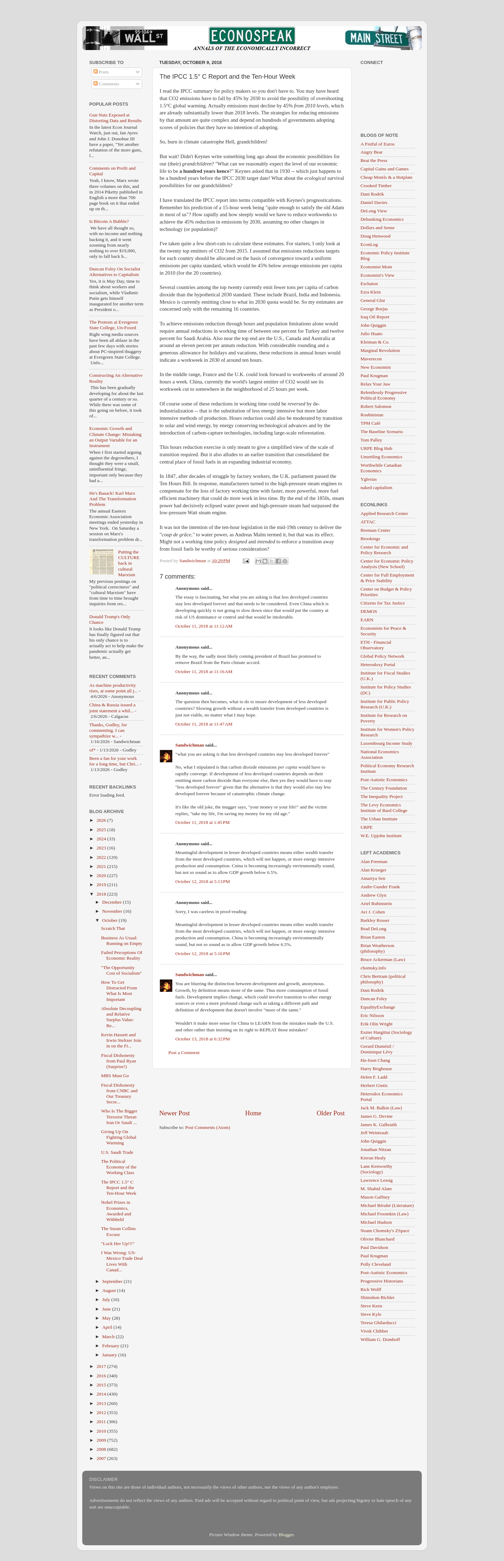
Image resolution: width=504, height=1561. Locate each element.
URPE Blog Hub (376, 448)
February (111, 1345)
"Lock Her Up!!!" (118, 1243)
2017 (102, 1366)
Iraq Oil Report (374, 316)
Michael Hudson (376, 1222)
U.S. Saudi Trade (117, 1152)
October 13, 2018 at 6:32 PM (202, 1038)
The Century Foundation (383, 788)
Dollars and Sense (377, 227)
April (107, 1327)
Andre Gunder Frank (380, 886)
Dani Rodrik (372, 194)
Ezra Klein (370, 292)
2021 (102, 866)
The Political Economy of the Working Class (118, 1167)
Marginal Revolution (380, 350)
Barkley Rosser (375, 920)
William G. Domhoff (380, 1339)
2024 (102, 838)
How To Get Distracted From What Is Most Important (119, 991)
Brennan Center (375, 530)
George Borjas (374, 308)
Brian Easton (372, 937)
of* (92, 750)
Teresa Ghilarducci (378, 1322)
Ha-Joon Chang (375, 1060)
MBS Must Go (115, 1075)
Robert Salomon (375, 406)
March (109, 1336)
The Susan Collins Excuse (118, 1231)
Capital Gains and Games (384, 168)
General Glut (372, 300)
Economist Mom (376, 266)
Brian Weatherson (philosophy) (377, 948)
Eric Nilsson (372, 1015)
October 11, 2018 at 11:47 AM (203, 724)
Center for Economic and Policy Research (384, 549)
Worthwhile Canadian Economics (381, 467)
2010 (102, 1431)
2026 (102, 820)
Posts (101, 72)
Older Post (331, 1113)
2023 (102, 847)
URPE (366, 827)
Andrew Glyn (373, 895)
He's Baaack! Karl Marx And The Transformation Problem (112, 498)
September (113, 1281)
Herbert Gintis (374, 1085)
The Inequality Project (381, 796)
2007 (102, 1458)
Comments (106, 83)
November (112, 911)
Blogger (286, 1534)
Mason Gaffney (375, 1197)
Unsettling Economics (381, 456)
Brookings (370, 538)
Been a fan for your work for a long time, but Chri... (114, 761)
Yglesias (368, 479)
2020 (102, 875)
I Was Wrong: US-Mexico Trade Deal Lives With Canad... (122, 1261)
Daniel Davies (373, 202)
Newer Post (174, 1113)
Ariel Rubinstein (376, 903)
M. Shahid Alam (376, 1188)
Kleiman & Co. (375, 342)
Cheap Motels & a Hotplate (386, 177)
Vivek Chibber (374, 1331)
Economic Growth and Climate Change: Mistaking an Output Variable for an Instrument (115, 437)
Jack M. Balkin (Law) (381, 1107)
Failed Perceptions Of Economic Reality (121, 955)
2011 (102, 1421)
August (109, 1290)
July (106, 1299)
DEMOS (368, 611)
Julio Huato (371, 333)
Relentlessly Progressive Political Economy (383, 395)
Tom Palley (371, 440)
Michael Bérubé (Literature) (387, 1205)
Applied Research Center (384, 513)
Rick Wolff (371, 1289)
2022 (102, 857)
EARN (366, 619)
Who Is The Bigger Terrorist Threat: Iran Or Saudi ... (119, 1116)
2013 (102, 1403)
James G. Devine (376, 1116)
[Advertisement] (252, 1088)
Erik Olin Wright (376, 1023)
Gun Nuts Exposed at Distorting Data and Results (115, 117)
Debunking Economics (382, 219)
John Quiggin (373, 325)
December (112, 902)
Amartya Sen (372, 878)
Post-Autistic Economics (383, 779)
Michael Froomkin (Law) (384, 1213)
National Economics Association (379, 754)
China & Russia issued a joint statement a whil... (112, 707)
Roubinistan (371, 414)
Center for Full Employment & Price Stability (387, 577)
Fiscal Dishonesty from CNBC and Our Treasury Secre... (119, 1093)
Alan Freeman (373, 861)
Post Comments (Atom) (207, 1127)
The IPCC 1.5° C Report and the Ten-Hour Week (118, 1187)
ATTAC (367, 521)
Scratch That (113, 928)
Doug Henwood (375, 236)
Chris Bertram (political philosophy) (383, 979)
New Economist (375, 367)
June (107, 1309)
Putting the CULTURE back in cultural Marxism (128, 563)
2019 (102, 884)
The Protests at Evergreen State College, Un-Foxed (113, 324)
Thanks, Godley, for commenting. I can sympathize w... (108, 730)
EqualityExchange (377, 1007)
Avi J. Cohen (372, 911)
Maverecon (371, 358)
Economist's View (377, 275)
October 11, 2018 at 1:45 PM (202, 822)
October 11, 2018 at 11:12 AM (203, 626)
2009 (102, 1440)
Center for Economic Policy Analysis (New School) (386, 563)
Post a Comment (184, 1052)
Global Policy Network (382, 656)
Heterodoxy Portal (377, 664)
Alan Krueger (373, 870)
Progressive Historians (381, 1281)
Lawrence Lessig (376, 1180)
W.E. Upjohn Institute (381, 835)
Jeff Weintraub (374, 1132)
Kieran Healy (373, 1157)
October (110, 920)
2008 (102, 1449)
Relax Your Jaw (375, 384)
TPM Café (370, 423)
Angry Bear (371, 152)
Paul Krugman (374, 375)
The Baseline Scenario (381, 431)
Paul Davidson (374, 1247)
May (107, 1318)
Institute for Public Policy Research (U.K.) (384, 704)
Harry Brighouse (376, 1068)
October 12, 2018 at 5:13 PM (202, 881)
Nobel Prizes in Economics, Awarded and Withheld (116, 1211)
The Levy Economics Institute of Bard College (383, 807)
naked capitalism (376, 487)
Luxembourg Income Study (386, 743)
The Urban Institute (379, 818)
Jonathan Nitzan (375, 1149)
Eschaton (369, 283)
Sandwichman (189, 745)
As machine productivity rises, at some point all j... (113, 688)
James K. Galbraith (378, 1124)
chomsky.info (373, 967)
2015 (102, 1384)
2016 (102, 1375)
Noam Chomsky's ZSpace (385, 1230)
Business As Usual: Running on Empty (121, 940)
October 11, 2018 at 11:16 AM (203, 671)
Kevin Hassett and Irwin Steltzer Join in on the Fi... (121, 1040)
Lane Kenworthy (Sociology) (376, 1169)
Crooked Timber (376, 185)
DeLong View (373, 210)
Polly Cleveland (375, 1264)
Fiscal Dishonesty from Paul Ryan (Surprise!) (118, 1061)
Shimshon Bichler (377, 1297)
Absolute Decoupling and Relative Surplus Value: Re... (121, 1017)
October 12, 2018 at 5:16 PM (202, 953)
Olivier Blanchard (377, 1239)
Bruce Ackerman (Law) (382, 959)
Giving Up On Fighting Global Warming (118, 1137)
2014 (102, 1394)
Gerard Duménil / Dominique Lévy (377, 1049)
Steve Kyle (371, 1314)
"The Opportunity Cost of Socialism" (121, 970)
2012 (102, 1412)
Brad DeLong (373, 928)
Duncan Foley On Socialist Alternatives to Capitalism (114, 271)
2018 (102, 894)
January (110, 1354)
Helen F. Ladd (373, 1077)
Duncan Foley (373, 998)
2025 (102, 829)
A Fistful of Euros (377, 144)
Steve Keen (371, 1305)
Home (253, 1113)
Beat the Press (373, 160)
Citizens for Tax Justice (382, 603)
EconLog (369, 244)
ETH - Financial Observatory (375, 645)
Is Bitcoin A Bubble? (109, 221)
